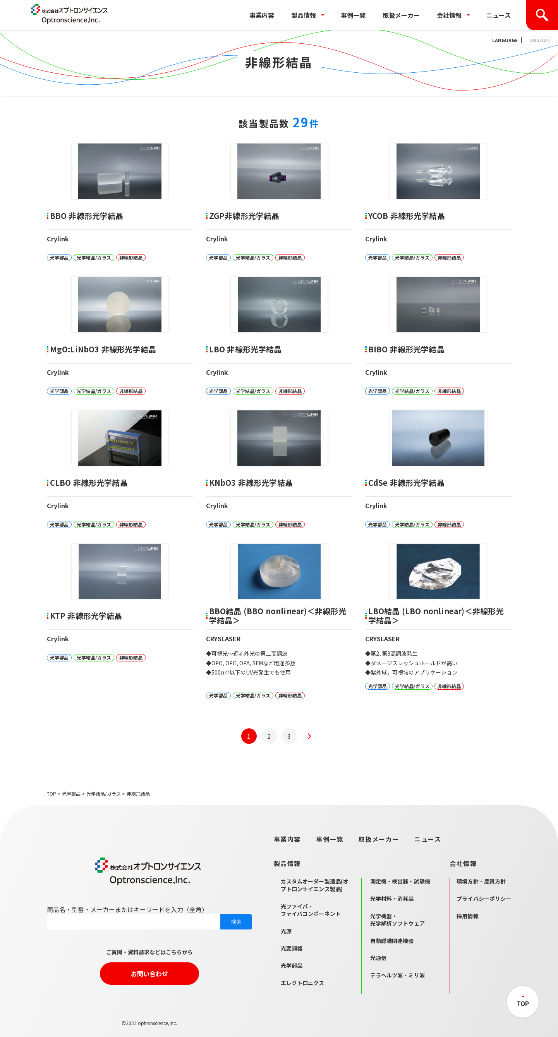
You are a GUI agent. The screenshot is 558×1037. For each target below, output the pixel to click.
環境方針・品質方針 (481, 881)
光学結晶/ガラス (103, 793)
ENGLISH (540, 40)
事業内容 (261, 15)
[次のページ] (309, 736)
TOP (51, 793)
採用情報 (468, 916)
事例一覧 (353, 15)
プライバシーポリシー (484, 898)
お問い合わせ (149, 973)
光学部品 (71, 793)
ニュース (498, 15)
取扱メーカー (401, 15)
